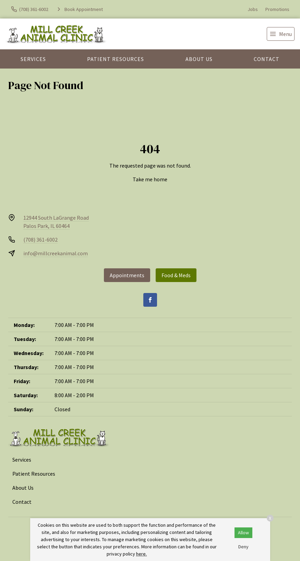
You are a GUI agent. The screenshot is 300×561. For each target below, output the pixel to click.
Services (33, 59)
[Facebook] (150, 300)
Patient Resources (115, 59)
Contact (266, 59)
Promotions (277, 9)
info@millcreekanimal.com (55, 253)
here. (141, 554)
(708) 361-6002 (40, 239)
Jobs (253, 9)
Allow (243, 532)
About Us (199, 59)
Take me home (150, 179)
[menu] (281, 34)
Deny (243, 547)
